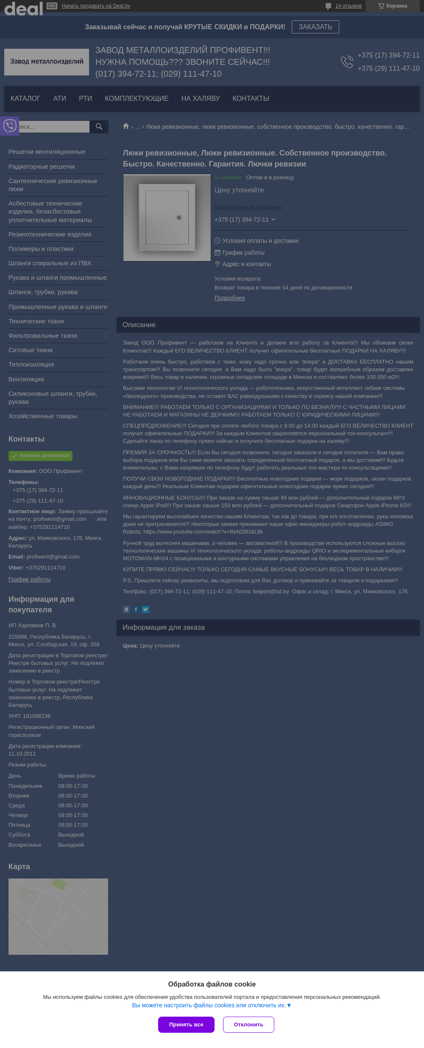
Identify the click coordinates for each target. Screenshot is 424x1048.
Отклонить (248, 1024)
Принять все (186, 1024)
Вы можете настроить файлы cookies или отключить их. (209, 1005)
